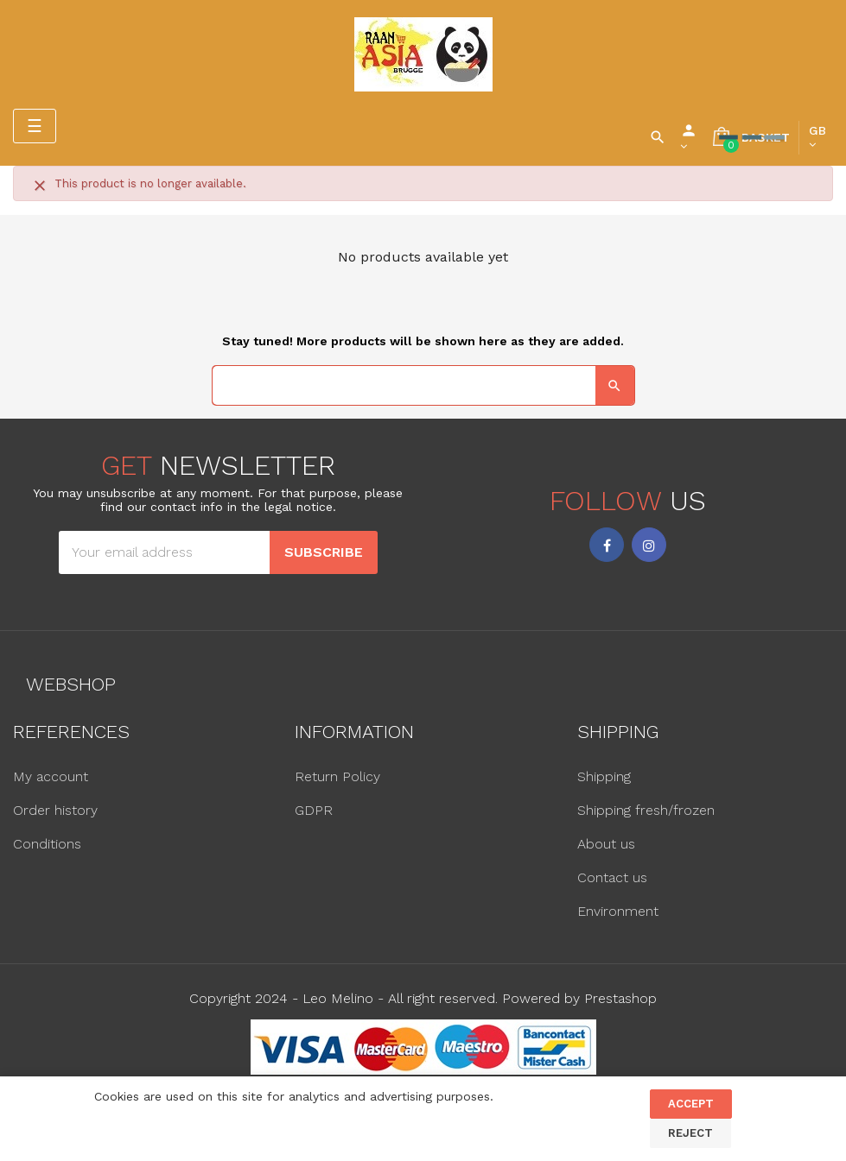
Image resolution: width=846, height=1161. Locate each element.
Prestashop (620, 998)
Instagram (649, 544)
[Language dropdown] (817, 137)
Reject (690, 1132)
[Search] (423, 385)
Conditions (47, 844)
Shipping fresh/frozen (646, 810)
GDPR (314, 810)
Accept (691, 1103)
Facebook (606, 544)
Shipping (604, 776)
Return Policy (337, 776)
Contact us (612, 877)
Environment (617, 911)
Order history (55, 810)
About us (606, 844)
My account (50, 776)
